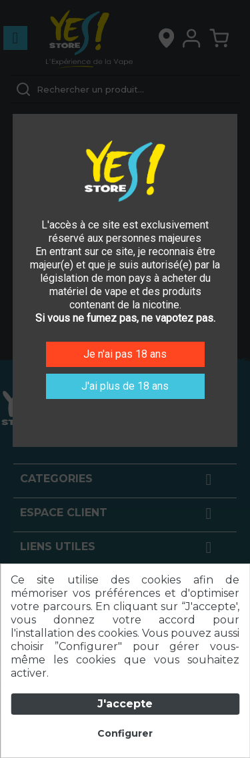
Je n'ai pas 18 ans (125, 354)
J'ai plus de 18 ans (125, 386)
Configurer (125, 733)
